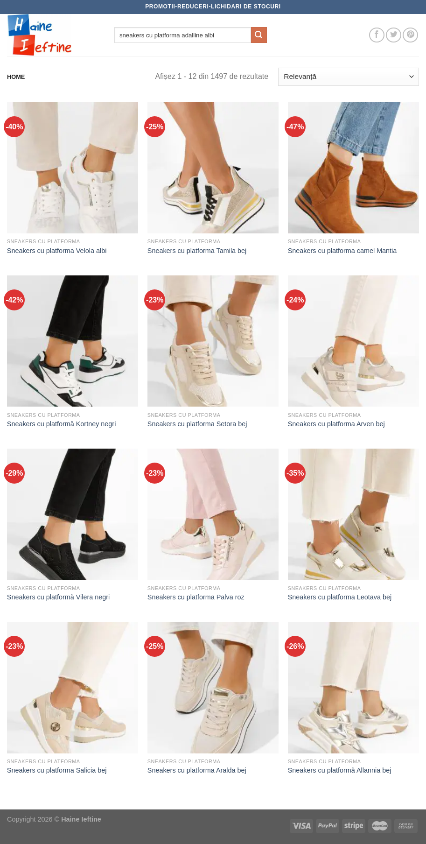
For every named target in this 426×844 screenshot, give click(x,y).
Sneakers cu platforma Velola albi (57, 250)
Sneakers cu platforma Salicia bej (57, 770)
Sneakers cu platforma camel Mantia (342, 250)
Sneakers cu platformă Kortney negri (61, 424)
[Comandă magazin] (348, 77)
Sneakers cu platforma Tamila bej (197, 250)
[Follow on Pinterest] (410, 35)
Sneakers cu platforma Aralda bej (196, 770)
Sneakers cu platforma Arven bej (336, 424)
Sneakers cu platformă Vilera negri (58, 597)
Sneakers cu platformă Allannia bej (339, 770)
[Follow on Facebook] (376, 35)
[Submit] (259, 35)
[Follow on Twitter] (393, 35)
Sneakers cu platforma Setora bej (197, 424)
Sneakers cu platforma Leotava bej (339, 597)
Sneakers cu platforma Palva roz (195, 597)
